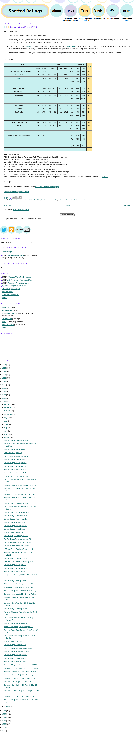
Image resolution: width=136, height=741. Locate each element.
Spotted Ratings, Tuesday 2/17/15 (15, 516)
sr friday (54, 200)
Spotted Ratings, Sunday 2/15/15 (15, 522)
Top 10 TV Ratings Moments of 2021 (14, 286)
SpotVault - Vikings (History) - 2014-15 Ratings (20, 485)
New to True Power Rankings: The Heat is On (19, 587)
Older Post (126, 205)
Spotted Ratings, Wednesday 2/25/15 (16, 449)
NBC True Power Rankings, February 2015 (18, 549)
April (6, 431)
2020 (4, 385)
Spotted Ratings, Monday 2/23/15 (15, 473)
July (5, 421)
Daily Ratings (7, 252)
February (7, 438)
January (7, 706)
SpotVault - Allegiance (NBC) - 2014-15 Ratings (20, 594)
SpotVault (105, 177)
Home (68, 205)
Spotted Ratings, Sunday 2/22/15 (15, 463)
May (6, 428)
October (7, 411)
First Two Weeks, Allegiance (13, 532)
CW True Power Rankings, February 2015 (18, 542)
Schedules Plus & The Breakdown (19, 277)
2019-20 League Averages (11, 289)
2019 (4, 388)
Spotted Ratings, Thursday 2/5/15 (15, 609)
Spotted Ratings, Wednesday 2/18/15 (16, 512)
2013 (4, 714)
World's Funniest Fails (78, 200)
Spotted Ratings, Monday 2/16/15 (15, 519)
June (6, 424)
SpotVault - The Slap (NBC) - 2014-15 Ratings (19, 494)
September (8, 414)
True (89, 66)
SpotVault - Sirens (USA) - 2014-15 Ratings (18, 675)
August (6, 418)
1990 (4, 731)
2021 (4, 381)
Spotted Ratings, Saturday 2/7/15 (15, 568)
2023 (4, 375)
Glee (17, 200)
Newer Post (8, 205)
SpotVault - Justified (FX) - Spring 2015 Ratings (20, 671)
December (8, 404)
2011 (4, 721)
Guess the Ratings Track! (10, 295)
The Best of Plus (7, 292)
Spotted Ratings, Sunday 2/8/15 (15, 565)
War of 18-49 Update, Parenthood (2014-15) (19, 627)
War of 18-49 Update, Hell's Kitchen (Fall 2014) (20, 591)
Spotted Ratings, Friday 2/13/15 (23, 27)
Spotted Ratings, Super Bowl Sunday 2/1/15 (19, 651)
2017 (4, 395)
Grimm (22, 200)
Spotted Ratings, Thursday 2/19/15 (16, 503)
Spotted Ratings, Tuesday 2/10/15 (15, 558)
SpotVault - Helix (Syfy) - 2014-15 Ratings (18, 682)
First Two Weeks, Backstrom (13, 641)
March (6, 434)
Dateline (12, 200)
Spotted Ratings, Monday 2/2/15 (15, 661)
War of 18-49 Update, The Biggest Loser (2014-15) (21, 665)
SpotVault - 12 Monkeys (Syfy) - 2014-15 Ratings (20, 678)
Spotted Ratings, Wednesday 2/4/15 (16, 623)
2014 (4, 711)
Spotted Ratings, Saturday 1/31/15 (15, 655)
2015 (4, 401)
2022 (4, 378)
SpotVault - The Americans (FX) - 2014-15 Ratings (21, 668)
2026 (4, 365)
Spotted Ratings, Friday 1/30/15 (15, 658)
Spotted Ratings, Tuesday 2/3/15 (15, 645)
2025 (4, 368)
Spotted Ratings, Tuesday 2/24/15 (15, 459)
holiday (38, 200)
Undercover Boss (64, 200)
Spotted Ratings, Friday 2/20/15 (15, 469)
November (8, 407)
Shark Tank (45, 200)
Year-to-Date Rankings (16, 255)
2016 (4, 398)
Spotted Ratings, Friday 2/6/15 (14, 571)
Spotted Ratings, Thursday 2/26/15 (16, 440)
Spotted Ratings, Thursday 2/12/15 (16, 536)
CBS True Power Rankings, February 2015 (18, 562)
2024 (4, 371)
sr (50, 200)
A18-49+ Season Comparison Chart (20, 280)
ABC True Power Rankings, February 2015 (18, 584)
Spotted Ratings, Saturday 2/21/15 (15, 466)
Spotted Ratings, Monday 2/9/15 (15, 581)
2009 (4, 727)
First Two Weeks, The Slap (13, 453)
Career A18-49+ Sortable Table (18, 283)
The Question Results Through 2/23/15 (17, 456)
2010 (4, 724)
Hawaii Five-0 (30, 200)
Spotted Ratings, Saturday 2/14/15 (15, 526)
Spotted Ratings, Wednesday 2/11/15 (16, 546)
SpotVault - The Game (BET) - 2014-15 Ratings (20, 696)
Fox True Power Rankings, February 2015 (18, 539)
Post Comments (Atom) (21, 210)
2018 (4, 391)
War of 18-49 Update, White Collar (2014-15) (19, 648)
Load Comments (67, 215)
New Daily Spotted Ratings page (47, 187)
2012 (4, 717)
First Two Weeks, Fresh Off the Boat (16, 476)
